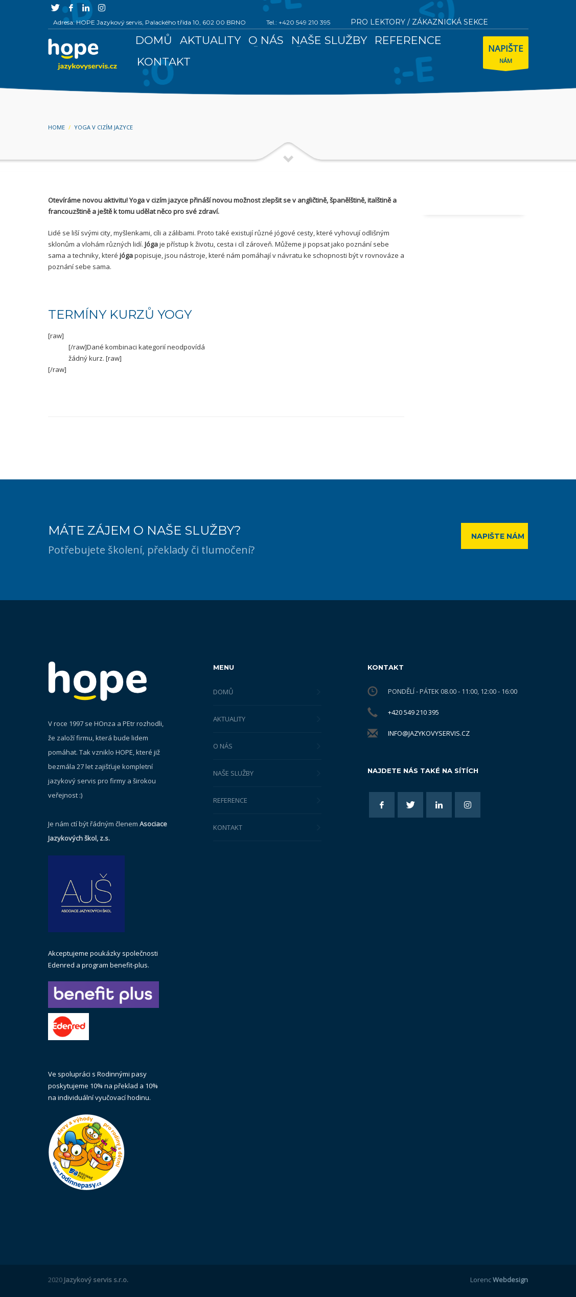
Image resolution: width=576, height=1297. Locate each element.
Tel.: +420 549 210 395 (298, 22)
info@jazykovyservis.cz (429, 733)
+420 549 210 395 (413, 712)
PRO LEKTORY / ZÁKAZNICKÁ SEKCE (419, 22)
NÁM (505, 55)
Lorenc (499, 1279)
